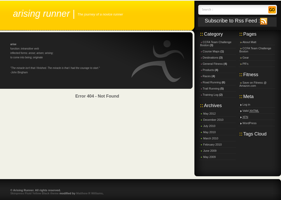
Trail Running (211, 88)
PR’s (245, 63)
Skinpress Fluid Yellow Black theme (34, 193)
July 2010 (209, 125)
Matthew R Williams (89, 193)
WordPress (249, 123)
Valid (250, 110)
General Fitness (213, 63)
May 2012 (209, 113)
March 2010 (210, 138)
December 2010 (213, 119)
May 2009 (209, 156)
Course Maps (211, 51)
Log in (246, 104)
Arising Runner (41, 13)
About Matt (249, 42)
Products (208, 69)
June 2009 (209, 150)
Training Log (210, 94)
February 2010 (212, 144)
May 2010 (209, 132)
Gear (245, 57)
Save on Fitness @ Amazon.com (253, 84)
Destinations (210, 57)
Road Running (212, 82)
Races (207, 76)
